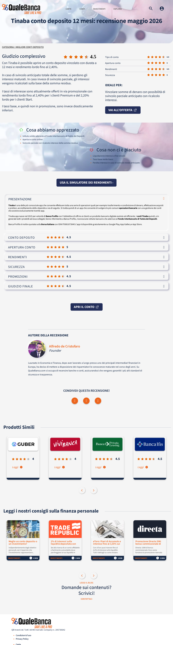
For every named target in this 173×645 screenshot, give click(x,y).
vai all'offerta (122, 110)
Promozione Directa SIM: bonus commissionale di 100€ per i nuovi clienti (149, 542)
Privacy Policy (22, 639)
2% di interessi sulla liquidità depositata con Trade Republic (63, 542)
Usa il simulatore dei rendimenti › (86, 182)
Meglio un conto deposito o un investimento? (23, 542)
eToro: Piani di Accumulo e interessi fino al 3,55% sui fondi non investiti (107, 542)
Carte (68, 9)
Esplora (118, 9)
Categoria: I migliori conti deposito (23, 47)
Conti (82, 9)
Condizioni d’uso (23, 635)
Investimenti (99, 9)
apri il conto (86, 307)
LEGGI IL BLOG (86, 582)
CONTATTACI (86, 599)
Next (94, 491)
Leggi (17, 467)
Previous (82, 491)
